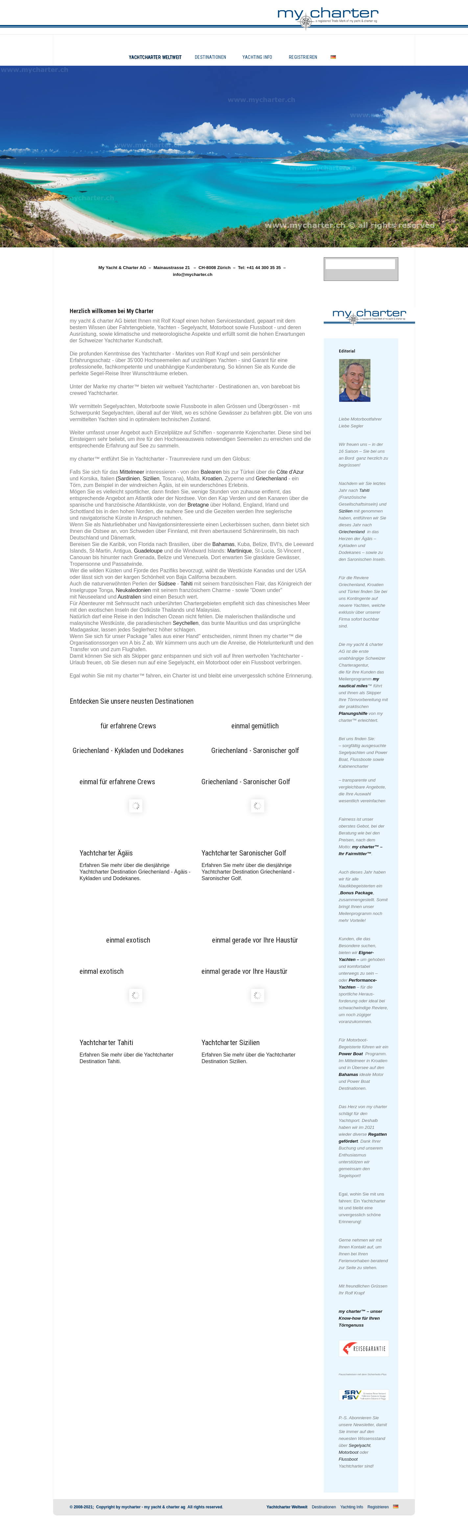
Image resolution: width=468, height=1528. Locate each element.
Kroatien (212, 478)
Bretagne (198, 505)
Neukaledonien (133, 590)
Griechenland (271, 478)
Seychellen (186, 623)
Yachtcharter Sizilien (230, 1042)
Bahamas (223, 544)
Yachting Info (257, 57)
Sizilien (151, 478)
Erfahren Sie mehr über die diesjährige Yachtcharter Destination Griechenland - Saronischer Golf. (247, 871)
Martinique (239, 551)
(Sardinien (128, 478)
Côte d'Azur (290, 472)
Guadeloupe (148, 551)
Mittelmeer (132, 472)
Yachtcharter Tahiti (106, 1042)
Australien (129, 597)
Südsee (167, 583)
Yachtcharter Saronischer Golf (243, 853)
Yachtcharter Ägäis (106, 853)
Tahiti (186, 583)
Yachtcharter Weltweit (155, 57)
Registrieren (303, 57)
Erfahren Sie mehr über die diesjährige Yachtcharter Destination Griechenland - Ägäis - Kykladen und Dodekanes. (135, 871)
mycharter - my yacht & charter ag (153, 1507)
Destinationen (210, 57)
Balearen (211, 472)
